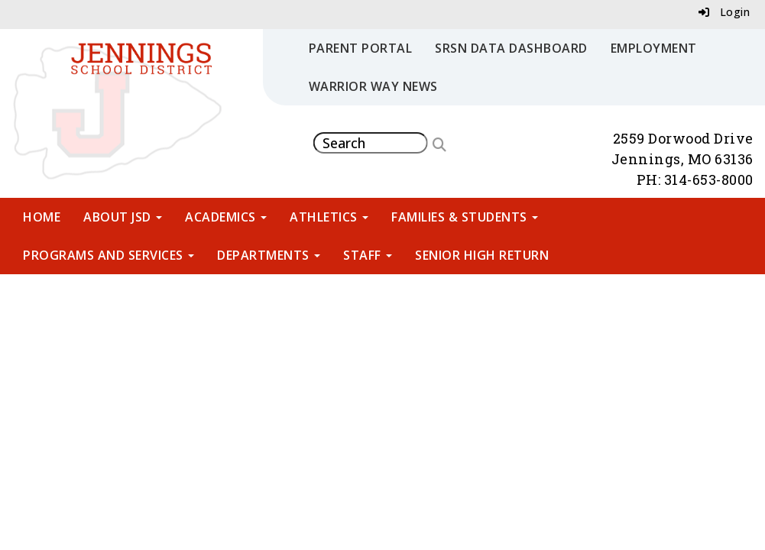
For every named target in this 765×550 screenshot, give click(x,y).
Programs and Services (108, 255)
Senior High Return (482, 255)
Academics (226, 217)
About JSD (122, 217)
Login (724, 12)
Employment (654, 48)
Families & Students (464, 217)
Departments (268, 255)
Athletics (329, 217)
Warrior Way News (373, 86)
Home (41, 217)
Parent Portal (361, 48)
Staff (367, 255)
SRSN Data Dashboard (511, 48)
